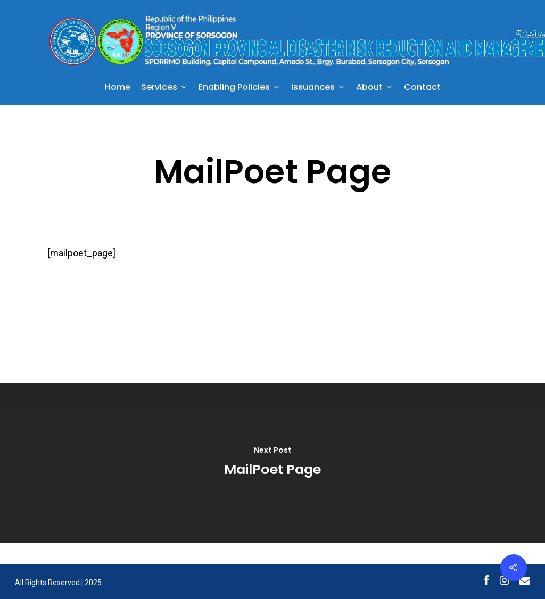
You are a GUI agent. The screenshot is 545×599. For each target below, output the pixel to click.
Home (117, 88)
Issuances (317, 88)
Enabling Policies (238, 88)
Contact (422, 88)
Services (163, 88)
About (373, 88)
